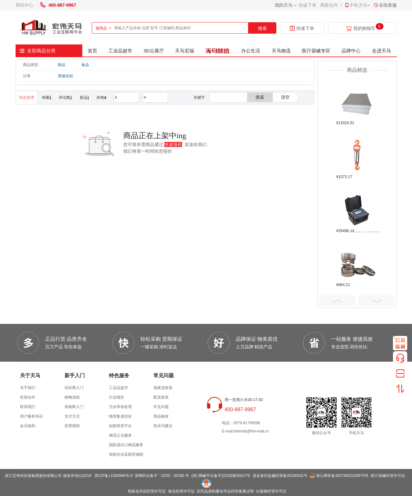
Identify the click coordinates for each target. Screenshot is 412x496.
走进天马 (381, 50)
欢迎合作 (27, 397)
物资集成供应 (120, 416)
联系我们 (27, 407)
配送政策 (161, 397)
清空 (285, 97)
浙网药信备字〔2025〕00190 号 (162, 475)
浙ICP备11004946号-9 (113, 475)
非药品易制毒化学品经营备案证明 (225, 491)
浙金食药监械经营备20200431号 (280, 475)
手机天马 (355, 5)
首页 (92, 50)
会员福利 (27, 426)
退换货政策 (162, 387)
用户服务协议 (31, 416)
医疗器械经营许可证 (388, 475)
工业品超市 (120, 50)
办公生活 (250, 50)
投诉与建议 (162, 426)
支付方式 (72, 416)
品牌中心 (351, 50)
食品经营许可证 (181, 491)
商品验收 (161, 416)
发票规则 (72, 426)
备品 (85, 65)
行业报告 (116, 397)
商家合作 (329, 5)
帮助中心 (24, 5)
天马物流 (281, 50)
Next (377, 300)
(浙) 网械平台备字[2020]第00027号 (220, 475)
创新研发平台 (120, 426)
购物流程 (72, 397)
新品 (61, 65)
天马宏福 (184, 50)
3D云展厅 (154, 50)
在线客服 (385, 5)
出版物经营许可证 (271, 491)
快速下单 (307, 5)
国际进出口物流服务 (126, 445)
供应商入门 (74, 387)
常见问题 (161, 407)
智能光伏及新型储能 (126, 454)
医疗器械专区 (316, 50)
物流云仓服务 (120, 435)
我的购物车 (364, 28)
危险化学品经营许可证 (147, 491)
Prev (337, 300)
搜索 (262, 28)
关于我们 (27, 387)
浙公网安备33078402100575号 (342, 475)
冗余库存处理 (120, 407)
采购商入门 (74, 407)
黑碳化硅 (65, 76)
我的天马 (284, 5)
